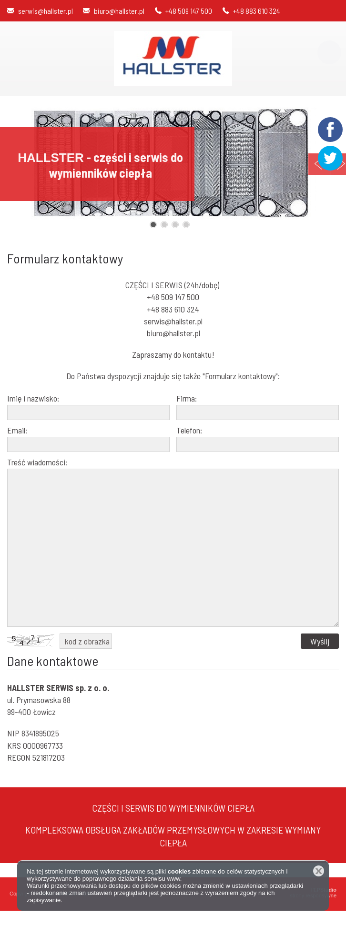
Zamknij (318, 870)
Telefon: (189, 430)
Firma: (186, 398)
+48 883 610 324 (256, 10)
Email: (17, 430)
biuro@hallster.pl (119, 10)
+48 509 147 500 (188, 10)
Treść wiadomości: (37, 462)
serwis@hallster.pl (45, 10)
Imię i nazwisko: (33, 398)
